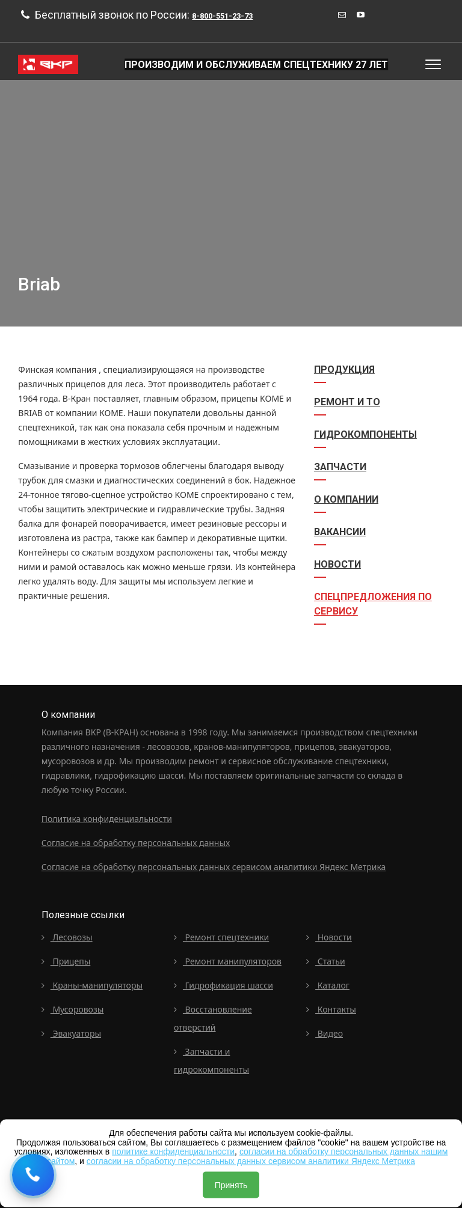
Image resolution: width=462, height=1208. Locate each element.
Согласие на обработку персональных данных (136, 842)
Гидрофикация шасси (223, 985)
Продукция (344, 369)
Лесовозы (67, 937)
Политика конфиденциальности (107, 818)
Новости (337, 564)
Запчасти (340, 467)
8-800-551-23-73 (222, 15)
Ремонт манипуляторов (228, 961)
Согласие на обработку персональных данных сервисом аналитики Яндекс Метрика (214, 866)
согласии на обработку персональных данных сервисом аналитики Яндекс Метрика (251, 1160)
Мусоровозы (73, 1009)
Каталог (328, 985)
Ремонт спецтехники (221, 937)
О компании (346, 499)
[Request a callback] (33, 1175)
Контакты (331, 1009)
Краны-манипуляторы (92, 985)
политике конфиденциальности (173, 1151)
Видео (324, 1033)
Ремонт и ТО (347, 402)
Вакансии (340, 532)
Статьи (325, 961)
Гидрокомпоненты (365, 434)
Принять (231, 1185)
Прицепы (66, 961)
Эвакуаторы (71, 1033)
